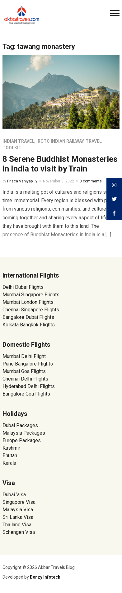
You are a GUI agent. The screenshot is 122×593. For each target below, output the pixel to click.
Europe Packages (21, 440)
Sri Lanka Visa (18, 517)
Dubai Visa (14, 495)
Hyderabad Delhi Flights (28, 386)
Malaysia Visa (17, 510)
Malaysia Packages (23, 433)
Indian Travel (18, 141)
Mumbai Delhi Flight (24, 356)
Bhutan (9, 455)
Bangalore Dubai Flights (28, 317)
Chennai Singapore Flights (30, 310)
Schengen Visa (18, 532)
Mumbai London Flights (28, 302)
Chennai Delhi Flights (25, 379)
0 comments (91, 181)
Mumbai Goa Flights (24, 371)
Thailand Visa (16, 525)
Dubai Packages (20, 425)
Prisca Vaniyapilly (22, 181)
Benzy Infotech (45, 577)
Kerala (9, 463)
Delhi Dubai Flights (23, 287)
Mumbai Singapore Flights (30, 295)
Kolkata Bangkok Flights (28, 325)
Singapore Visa (18, 502)
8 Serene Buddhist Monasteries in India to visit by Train (60, 163)
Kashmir (11, 448)
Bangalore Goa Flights (26, 394)
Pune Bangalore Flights (27, 364)
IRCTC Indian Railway (59, 141)
